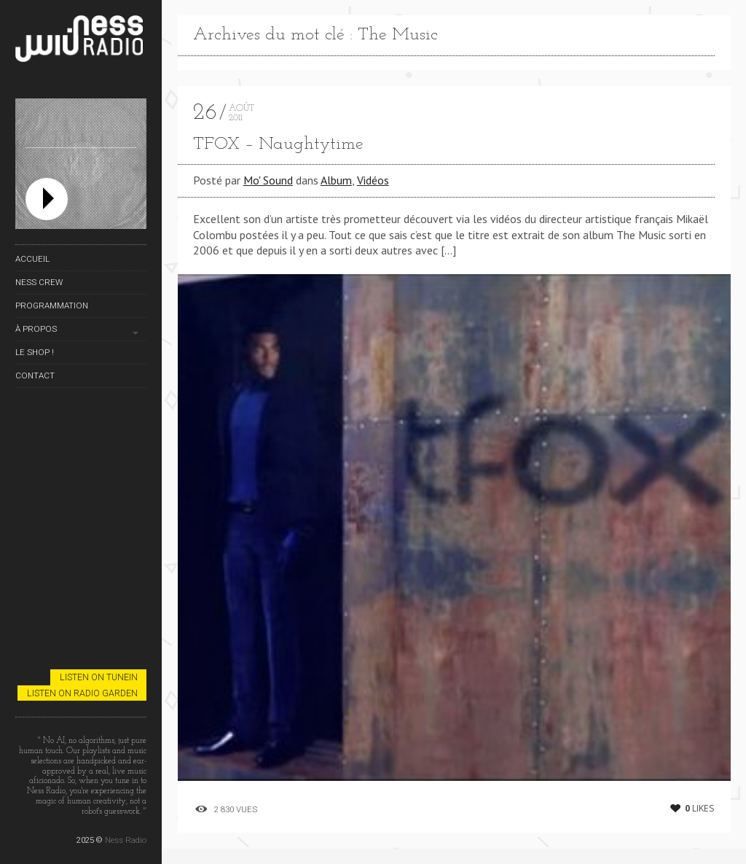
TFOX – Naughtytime (278, 144)
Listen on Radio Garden (82, 693)
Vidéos (373, 180)
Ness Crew (39, 282)
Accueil (32, 259)
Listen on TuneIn (99, 677)
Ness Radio (125, 840)
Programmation (51, 305)
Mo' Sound (268, 180)
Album (336, 180)
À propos (36, 329)
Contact (35, 375)
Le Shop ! (34, 352)
